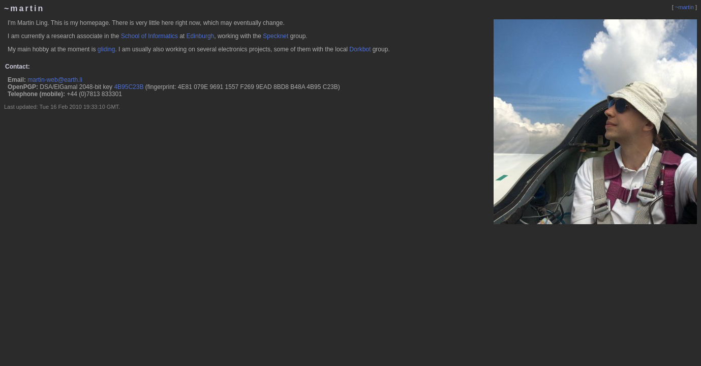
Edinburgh (201, 36)
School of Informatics (149, 36)
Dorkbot (360, 49)
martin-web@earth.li (54, 79)
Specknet (275, 36)
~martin (684, 7)
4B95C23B (128, 86)
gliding (106, 49)
